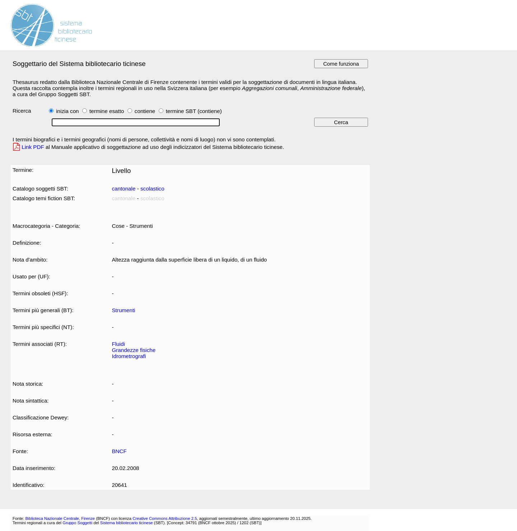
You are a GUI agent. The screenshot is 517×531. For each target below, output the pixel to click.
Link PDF (33, 147)
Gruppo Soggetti (77, 523)
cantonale (123, 188)
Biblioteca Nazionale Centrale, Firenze (60, 518)
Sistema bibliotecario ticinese (126, 523)
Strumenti (123, 310)
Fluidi (118, 344)
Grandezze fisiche (133, 350)
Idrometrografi (129, 356)
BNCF (119, 451)
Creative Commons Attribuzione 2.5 (164, 518)
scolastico (152, 188)
